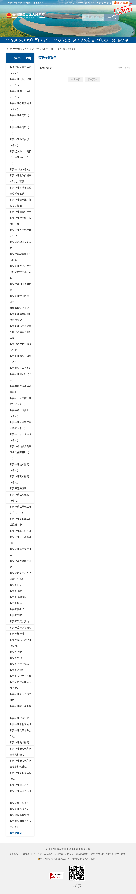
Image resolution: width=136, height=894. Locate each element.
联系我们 (85, 849)
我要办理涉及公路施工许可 (20, 359)
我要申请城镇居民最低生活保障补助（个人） (20, 452)
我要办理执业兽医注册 (20, 793)
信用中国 (73, 849)
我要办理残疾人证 (19, 808)
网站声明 (61, 849)
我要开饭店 (16, 603)
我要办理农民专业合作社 (20, 733)
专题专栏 (34, 49)
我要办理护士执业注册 (20, 709)
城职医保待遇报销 (19, 308)
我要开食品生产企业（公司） (20, 642)
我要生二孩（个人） (20, 169)
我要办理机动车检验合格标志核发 (20, 190)
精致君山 (119, 40)
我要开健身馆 (17, 609)
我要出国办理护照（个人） (19, 142)
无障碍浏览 (68, 3)
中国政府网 (12, 2)
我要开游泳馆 (17, 670)
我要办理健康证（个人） (20, 377)
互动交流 (81, 40)
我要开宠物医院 (18, 597)
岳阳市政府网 (37, 2)
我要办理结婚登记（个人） (19, 467)
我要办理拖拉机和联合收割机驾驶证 (20, 763)
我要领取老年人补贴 (20, 368)
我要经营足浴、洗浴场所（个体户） (20, 575)
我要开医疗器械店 (19, 663)
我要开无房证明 (18, 488)
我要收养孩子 (69, 49)
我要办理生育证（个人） (20, 130)
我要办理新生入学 (19, 784)
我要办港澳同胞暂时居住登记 (20, 685)
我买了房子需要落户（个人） (20, 70)
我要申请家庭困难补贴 (20, 563)
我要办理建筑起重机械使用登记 (20, 317)
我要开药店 (16, 657)
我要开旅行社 (17, 633)
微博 (99, 3)
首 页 (13, 40)
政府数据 (99, 40)
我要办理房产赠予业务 (20, 551)
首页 (26, 49)
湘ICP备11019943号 (115, 854)
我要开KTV (16, 585)
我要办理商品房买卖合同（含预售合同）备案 (20, 332)
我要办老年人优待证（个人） (20, 437)
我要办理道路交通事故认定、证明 (20, 178)
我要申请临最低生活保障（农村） (20, 509)
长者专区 (80, 2)
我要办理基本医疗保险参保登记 (20, 202)
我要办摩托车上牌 (19, 802)
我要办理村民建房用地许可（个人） (20, 425)
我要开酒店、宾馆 (19, 621)
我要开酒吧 (16, 615)
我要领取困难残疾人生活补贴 (20, 824)
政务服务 (62, 40)
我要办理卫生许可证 (20, 530)
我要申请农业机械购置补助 (20, 389)
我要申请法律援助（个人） (19, 413)
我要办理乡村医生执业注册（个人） (20, 521)
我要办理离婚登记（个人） (19, 479)
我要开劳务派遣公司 (20, 627)
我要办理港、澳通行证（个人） (20, 94)
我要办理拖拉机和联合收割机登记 (20, 751)
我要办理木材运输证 (20, 724)
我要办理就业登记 (19, 718)
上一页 (75, 79)
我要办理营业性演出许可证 (20, 298)
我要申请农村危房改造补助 (20, 347)
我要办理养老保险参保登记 (20, 232)
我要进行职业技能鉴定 (20, 244)
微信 (107, 3)
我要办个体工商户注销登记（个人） (20, 401)
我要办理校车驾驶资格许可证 (20, 220)
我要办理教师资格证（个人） (20, 106)
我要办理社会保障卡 (20, 211)
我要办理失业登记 (19, 742)
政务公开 (43, 40)
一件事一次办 (55, 49)
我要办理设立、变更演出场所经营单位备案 (20, 271)
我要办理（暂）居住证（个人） (20, 82)
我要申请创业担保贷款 (20, 286)
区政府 (27, 40)
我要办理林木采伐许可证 (20, 539)
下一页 (92, 79)
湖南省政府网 (24, 2)
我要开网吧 (16, 651)
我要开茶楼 (16, 591)
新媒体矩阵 (90, 2)
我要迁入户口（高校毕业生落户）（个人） (20, 157)
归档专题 (43, 49)
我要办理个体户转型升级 (20, 697)
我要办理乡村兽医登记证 (20, 775)
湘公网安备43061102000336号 (54, 859)
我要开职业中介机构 (20, 676)
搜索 (109, 17)
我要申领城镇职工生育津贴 (20, 256)
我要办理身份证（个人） (20, 118)
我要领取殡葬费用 (19, 815)
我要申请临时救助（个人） (19, 497)
